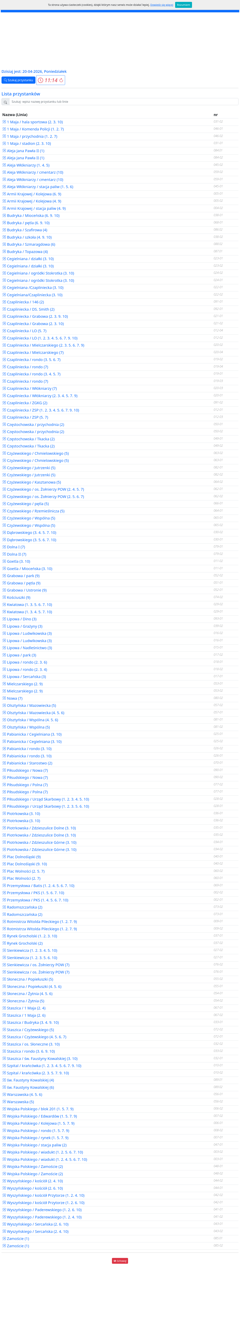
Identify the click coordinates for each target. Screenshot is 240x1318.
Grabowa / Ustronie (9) (24, 590)
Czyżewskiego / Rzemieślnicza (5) (33, 511)
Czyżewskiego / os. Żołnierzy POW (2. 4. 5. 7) (43, 489)
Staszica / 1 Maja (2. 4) (23, 1008)
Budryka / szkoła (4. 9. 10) (27, 237)
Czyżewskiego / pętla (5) (25, 503)
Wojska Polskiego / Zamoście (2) (32, 1166)
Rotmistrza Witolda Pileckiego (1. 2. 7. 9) (39, 921)
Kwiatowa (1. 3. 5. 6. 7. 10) (27, 604)
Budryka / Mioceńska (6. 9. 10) (30, 215)
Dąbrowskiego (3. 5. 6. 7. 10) (29, 539)
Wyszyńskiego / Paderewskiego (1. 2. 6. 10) (42, 1209)
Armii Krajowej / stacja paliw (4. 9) (34, 208)
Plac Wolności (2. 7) (21, 878)
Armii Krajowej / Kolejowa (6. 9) (31, 193)
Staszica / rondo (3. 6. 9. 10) (28, 1051)
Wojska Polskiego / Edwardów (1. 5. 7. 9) (39, 1116)
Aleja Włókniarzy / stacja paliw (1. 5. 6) (37, 186)
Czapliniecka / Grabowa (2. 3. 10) (33, 323)
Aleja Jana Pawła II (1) (23, 150)
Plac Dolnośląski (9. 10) (24, 863)
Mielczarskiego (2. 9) (22, 683)
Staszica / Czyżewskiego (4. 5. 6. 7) (34, 1036)
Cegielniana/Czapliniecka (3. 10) (32, 294)
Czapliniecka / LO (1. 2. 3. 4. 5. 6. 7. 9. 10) (39, 338)
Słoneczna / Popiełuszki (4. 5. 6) (31, 986)
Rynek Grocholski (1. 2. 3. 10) (29, 935)
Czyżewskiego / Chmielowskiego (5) (35, 453)
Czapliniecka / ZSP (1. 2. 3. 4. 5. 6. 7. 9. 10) (40, 410)
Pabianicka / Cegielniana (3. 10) (32, 734)
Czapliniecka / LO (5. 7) (24, 330)
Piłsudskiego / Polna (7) (25, 784)
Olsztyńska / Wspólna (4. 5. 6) (30, 719)
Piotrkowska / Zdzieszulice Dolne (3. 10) (39, 828)
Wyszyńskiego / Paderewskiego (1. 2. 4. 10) (42, 1217)
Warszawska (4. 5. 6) (22, 1094)
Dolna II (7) (14, 554)
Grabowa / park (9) (21, 575)
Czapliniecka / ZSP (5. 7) (25, 417)
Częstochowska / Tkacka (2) (28, 438)
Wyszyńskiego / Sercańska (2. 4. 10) (35, 1231)
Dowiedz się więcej (161, 5)
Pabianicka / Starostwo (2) (27, 763)
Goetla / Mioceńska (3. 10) (27, 568)
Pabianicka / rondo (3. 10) (27, 748)
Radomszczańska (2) (22, 907)
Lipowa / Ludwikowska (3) (27, 633)
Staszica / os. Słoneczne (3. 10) (31, 1044)
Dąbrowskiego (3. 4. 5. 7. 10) (29, 532)
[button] (50, 80)
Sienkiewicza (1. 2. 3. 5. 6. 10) (29, 957)
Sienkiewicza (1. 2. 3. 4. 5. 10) (29, 950)
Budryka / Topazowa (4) (25, 251)
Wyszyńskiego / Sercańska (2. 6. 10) (35, 1224)
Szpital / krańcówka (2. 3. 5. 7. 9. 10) (35, 1072)
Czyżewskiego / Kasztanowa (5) (31, 482)
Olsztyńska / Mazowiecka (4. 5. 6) (33, 712)
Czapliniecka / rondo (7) (25, 366)
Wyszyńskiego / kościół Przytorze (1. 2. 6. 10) (43, 1202)
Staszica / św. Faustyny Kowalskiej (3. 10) (39, 1058)
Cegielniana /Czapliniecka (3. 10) (32, 287)
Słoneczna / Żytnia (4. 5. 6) (27, 993)
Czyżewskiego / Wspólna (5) (28, 518)
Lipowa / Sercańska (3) (24, 676)
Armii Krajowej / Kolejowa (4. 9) (31, 201)
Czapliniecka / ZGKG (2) (24, 402)
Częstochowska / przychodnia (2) (33, 424)
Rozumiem (183, 5)
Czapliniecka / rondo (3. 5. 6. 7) (31, 359)
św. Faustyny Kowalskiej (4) (28, 1080)
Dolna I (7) (13, 546)
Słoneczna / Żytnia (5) (23, 1000)
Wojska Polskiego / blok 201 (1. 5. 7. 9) (38, 1108)
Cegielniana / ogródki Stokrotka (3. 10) (38, 273)
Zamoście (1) (15, 1238)
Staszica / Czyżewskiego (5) (28, 1029)
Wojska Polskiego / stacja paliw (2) (34, 1145)
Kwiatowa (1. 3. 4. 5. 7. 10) (27, 611)
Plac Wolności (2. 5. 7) (23, 871)
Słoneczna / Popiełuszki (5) (27, 979)
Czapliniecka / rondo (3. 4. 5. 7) (31, 374)
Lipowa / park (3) (19, 655)
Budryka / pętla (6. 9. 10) (26, 222)
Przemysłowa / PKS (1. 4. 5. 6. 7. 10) (35, 900)
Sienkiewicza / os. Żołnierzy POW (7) (35, 964)
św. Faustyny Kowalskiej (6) (28, 1087)
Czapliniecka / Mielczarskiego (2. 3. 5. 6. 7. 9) (43, 345)
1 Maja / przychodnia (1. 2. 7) (29, 136)
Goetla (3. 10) (16, 561)
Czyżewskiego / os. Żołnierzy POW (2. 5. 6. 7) (43, 496)
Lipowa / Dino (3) (19, 618)
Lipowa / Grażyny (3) (22, 626)
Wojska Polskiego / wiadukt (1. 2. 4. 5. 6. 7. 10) (44, 1159)
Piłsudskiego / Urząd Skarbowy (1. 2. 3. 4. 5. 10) (45, 799)
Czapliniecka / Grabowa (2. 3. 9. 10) (35, 316)
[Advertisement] (120, 40)
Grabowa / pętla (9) (21, 583)
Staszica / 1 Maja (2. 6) (23, 1015)
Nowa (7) (12, 698)
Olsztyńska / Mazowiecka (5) (29, 705)
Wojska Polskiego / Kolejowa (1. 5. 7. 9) (38, 1123)
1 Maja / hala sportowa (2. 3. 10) (32, 121)
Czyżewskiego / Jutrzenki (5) (28, 467)
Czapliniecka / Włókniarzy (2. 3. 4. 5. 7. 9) (39, 395)
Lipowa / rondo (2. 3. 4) (24, 669)
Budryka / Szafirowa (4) (24, 229)
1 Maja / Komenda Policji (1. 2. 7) (33, 129)
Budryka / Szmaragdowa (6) (28, 244)
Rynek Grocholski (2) (22, 943)
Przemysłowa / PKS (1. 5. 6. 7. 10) (33, 892)
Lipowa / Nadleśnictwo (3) (27, 647)
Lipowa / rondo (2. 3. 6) (24, 662)
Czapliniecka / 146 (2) (23, 301)
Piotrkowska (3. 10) (21, 813)
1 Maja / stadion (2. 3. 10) (26, 143)
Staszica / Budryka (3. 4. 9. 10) (30, 1022)
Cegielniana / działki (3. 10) (28, 258)
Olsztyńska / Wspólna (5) (26, 727)
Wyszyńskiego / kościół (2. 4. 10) (32, 1180)
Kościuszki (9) (16, 597)
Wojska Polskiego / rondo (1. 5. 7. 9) (35, 1130)
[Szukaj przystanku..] (123, 101)
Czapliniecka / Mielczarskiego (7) (33, 352)
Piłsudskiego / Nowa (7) (25, 770)
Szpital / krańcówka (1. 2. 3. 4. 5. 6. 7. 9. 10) (41, 1065)
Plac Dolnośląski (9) (21, 856)
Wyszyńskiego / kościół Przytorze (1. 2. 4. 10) (43, 1195)
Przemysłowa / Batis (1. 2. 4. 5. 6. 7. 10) (38, 885)
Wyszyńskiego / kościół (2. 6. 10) (32, 1188)
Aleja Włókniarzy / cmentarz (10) (32, 172)
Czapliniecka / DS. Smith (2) (28, 309)
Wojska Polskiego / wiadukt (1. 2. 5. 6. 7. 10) (42, 1152)
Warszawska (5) (18, 1101)
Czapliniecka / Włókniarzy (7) (29, 388)
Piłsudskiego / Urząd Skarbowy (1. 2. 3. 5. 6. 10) (45, 806)
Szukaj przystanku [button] (18, 80)
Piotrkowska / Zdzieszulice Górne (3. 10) (39, 842)
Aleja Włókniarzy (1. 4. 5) (26, 165)
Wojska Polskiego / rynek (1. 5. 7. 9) (35, 1137)
